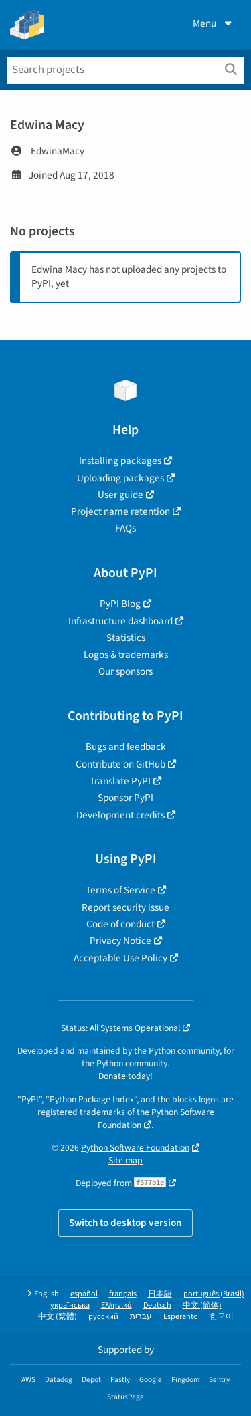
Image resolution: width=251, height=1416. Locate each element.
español (84, 1294)
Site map (125, 1160)
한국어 (222, 1316)
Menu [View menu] (213, 23)
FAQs (125, 528)
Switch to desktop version (125, 1222)
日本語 (160, 1294)
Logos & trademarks (126, 654)
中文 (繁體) (57, 1316)
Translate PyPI (120, 781)
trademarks (102, 1112)
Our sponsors (125, 671)
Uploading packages (120, 478)
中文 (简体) (202, 1305)
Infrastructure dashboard (120, 621)
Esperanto (180, 1316)
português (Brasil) (213, 1294)
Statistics (125, 637)
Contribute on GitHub (120, 764)
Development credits (120, 815)
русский (103, 1316)
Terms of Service (120, 889)
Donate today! (125, 1076)
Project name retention (120, 511)
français (123, 1294)
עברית (141, 1316)
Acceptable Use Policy (120, 958)
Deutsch (157, 1305)
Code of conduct (120, 924)
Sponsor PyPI (125, 797)
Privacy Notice (120, 940)
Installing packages (120, 460)
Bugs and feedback (126, 746)
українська (70, 1305)
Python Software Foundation (156, 1118)
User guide (120, 494)
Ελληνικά (116, 1305)
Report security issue (125, 907)
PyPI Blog (120, 603)
